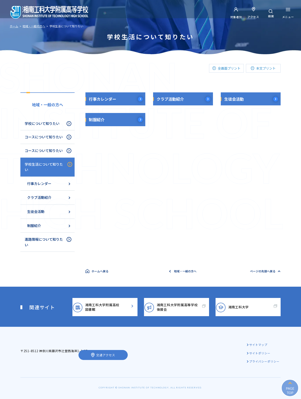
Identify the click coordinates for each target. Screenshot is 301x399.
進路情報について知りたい (44, 242)
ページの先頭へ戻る (262, 271)
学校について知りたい (42, 123)
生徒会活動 (234, 99)
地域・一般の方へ (47, 104)
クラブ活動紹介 (170, 99)
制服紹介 (97, 119)
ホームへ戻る (100, 271)
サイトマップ (259, 345)
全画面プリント (229, 68)
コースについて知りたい (44, 136)
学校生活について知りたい (44, 167)
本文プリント (266, 68)
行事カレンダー (102, 99)
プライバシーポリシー (265, 361)
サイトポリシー (260, 353)
